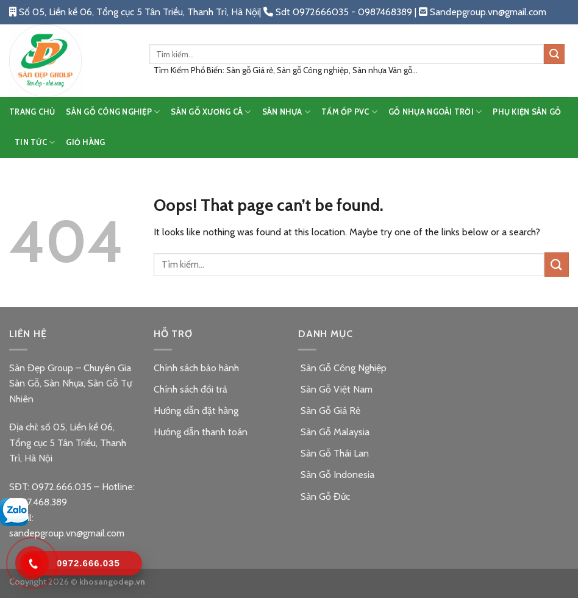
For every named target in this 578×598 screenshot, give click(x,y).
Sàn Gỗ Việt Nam (335, 389)
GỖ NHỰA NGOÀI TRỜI (435, 112)
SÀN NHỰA (286, 112)
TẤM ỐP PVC (349, 112)
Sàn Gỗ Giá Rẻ (329, 410)
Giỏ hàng (85, 142)
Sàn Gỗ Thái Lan (333, 453)
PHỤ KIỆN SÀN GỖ (527, 111)
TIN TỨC (35, 142)
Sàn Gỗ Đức (324, 496)
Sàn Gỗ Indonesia (336, 474)
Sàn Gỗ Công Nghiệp (342, 368)
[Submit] (554, 54)
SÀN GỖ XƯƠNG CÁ (211, 112)
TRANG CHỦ (32, 111)
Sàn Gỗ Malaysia (333, 432)
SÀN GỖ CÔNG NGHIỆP (113, 112)
